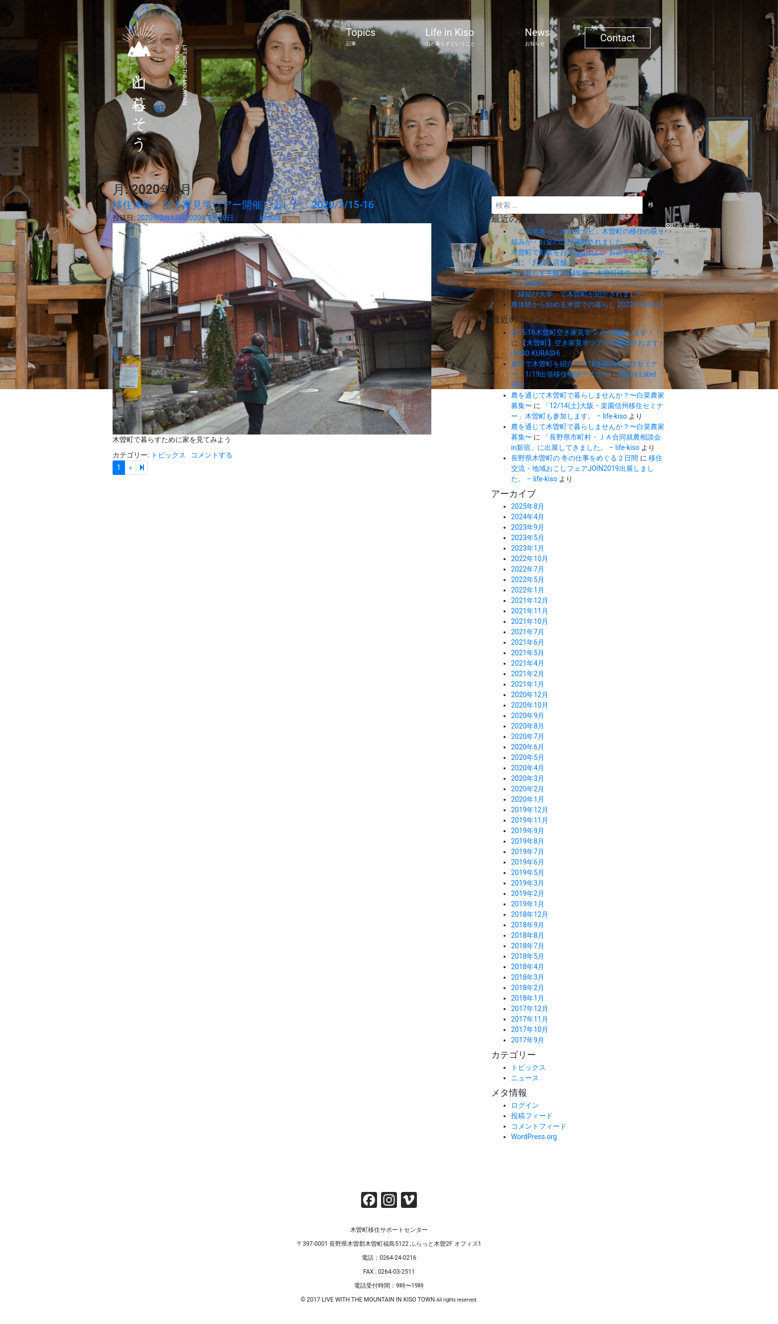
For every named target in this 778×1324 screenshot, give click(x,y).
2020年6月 (527, 747)
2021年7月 (527, 632)
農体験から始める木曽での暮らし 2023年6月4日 (586, 304)
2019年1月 (527, 904)
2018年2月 (527, 988)
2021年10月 (529, 621)
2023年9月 (527, 527)
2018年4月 (527, 967)
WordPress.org (534, 1137)
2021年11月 (529, 611)
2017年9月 (527, 1040)
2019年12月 (529, 810)
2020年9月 (527, 716)
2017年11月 (529, 1019)
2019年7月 (527, 852)
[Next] (141, 467)
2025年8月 (527, 506)
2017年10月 (529, 1029)
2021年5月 (527, 653)
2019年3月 (527, 883)
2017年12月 (529, 1009)
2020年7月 (527, 736)
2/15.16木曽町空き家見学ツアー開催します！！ (586, 332)
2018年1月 (527, 998)
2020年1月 (527, 799)
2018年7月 (527, 946)
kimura (270, 218)
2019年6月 (527, 862)
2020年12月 (529, 695)
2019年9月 (527, 831)
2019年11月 (529, 820)
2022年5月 (527, 580)
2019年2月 (527, 893)
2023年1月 (527, 548)
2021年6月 (527, 642)
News (537, 36)
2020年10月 (529, 705)
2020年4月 (527, 768)
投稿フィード (532, 1116)
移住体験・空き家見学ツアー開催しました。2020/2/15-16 (243, 205)
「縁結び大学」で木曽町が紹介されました (577, 294)
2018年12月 (529, 914)
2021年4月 (527, 663)
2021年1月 (527, 684)
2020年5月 (527, 757)
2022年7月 (527, 569)
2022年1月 (527, 590)
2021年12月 (529, 600)
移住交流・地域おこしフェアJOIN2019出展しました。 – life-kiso (586, 468)
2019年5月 (527, 873)
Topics (361, 36)
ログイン (525, 1105)
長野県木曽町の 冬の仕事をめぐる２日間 (574, 458)
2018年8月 (527, 935)
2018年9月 (527, 925)
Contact (617, 38)
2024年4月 (527, 517)
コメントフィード (539, 1126)
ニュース (525, 1078)
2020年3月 (527, 778)
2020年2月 (527, 789)
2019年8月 (527, 841)
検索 (498, 188)
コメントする (212, 455)
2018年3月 (527, 977)
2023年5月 (527, 538)
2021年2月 (527, 674)
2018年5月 (527, 956)
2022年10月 (529, 559)
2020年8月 (527, 726)
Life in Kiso (450, 36)
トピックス (168, 455)
